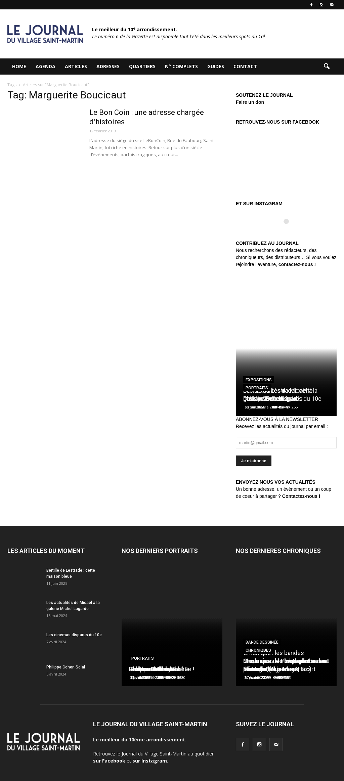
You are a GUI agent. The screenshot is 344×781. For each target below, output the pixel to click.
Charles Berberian (267, 398)
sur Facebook (109, 760)
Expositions (259, 380)
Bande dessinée (262, 642)
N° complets (181, 66)
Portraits (257, 388)
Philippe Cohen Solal (65, 667)
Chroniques (258, 650)
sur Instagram (149, 760)
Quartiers (142, 66)
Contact (245, 66)
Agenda (45, 66)
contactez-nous (295, 264)
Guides (215, 66)
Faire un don (250, 102)
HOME (19, 66)
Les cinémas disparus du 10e (74, 635)
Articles (76, 66)
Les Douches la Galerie (159, 668)
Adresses (108, 66)
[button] (326, 66)
